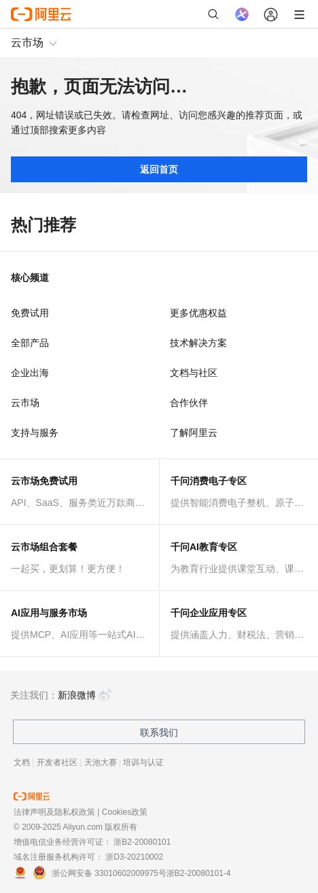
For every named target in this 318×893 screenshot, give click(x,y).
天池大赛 (100, 762)
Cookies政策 (124, 812)
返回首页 (159, 169)
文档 (22, 762)
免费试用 (30, 312)
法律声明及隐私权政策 (54, 812)
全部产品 (30, 342)
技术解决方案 (198, 342)
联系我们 (159, 732)
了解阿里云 (193, 432)
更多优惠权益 (198, 312)
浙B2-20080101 (142, 842)
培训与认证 (143, 762)
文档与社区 (193, 372)
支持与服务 (34, 432)
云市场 (27, 42)
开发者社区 (57, 762)
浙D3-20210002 (134, 857)
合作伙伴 (189, 402)
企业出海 (30, 372)
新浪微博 (85, 695)
